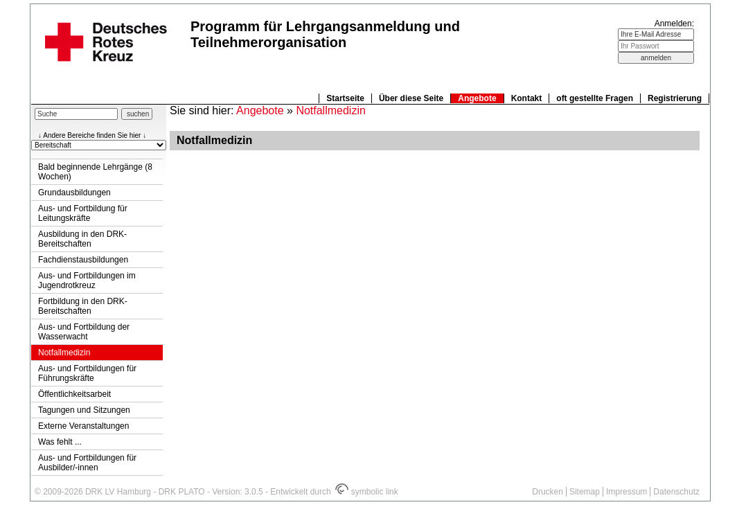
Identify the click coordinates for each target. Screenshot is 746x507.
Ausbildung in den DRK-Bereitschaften (82, 239)
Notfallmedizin (64, 352)
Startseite (345, 98)
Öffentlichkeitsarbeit (74, 394)
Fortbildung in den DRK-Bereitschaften (82, 306)
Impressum (626, 492)
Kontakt (526, 98)
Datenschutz (676, 492)
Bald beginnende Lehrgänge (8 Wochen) (95, 171)
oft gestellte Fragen (594, 98)
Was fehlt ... (60, 442)
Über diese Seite (411, 98)
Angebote (477, 98)
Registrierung (675, 98)
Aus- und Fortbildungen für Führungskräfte (87, 373)
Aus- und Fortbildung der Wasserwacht (84, 331)
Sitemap (584, 492)
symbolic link (366, 492)
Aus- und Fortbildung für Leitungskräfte (82, 213)
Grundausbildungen (74, 192)
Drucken (547, 492)
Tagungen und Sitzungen (84, 410)
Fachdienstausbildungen (83, 260)
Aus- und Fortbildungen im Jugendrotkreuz (87, 280)
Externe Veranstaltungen (83, 426)
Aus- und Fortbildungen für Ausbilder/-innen (87, 462)
